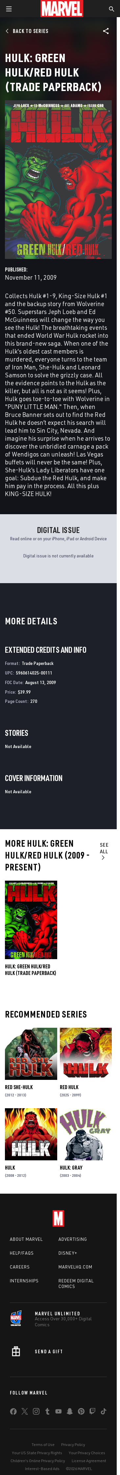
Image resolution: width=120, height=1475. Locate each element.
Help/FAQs (22, 1253)
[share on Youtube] (58, 1412)
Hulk (10, 1167)
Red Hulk (69, 1087)
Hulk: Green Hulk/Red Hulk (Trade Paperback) (30, 969)
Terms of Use (43, 1444)
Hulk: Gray (71, 1167)
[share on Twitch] (92, 1412)
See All (104, 851)
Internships (24, 1280)
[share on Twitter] (24, 1412)
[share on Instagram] (36, 1412)
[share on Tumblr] (47, 1412)
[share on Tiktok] (103, 1412)
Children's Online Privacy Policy (38, 1460)
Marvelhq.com (75, 1267)
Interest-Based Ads (42, 1468)
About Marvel (26, 1239)
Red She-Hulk (19, 1087)
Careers (20, 1267)
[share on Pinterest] (81, 1412)
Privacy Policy (73, 1444)
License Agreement (89, 1460)
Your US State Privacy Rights (37, 1452)
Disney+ (68, 1253)
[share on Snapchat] (69, 1412)
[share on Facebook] (13, 1413)
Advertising (73, 1239)
